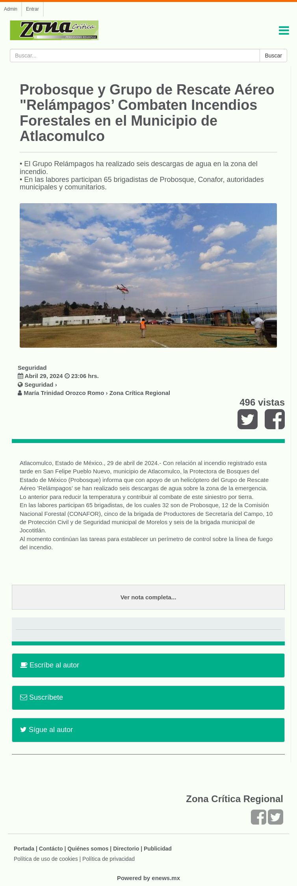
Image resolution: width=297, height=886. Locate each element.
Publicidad (158, 848)
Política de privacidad (108, 859)
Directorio (126, 848)
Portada (24, 848)
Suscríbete (41, 697)
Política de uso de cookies (46, 859)
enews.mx (166, 878)
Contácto (51, 848)
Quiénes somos (87, 848)
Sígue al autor (46, 730)
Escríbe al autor (49, 665)
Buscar (273, 55)
